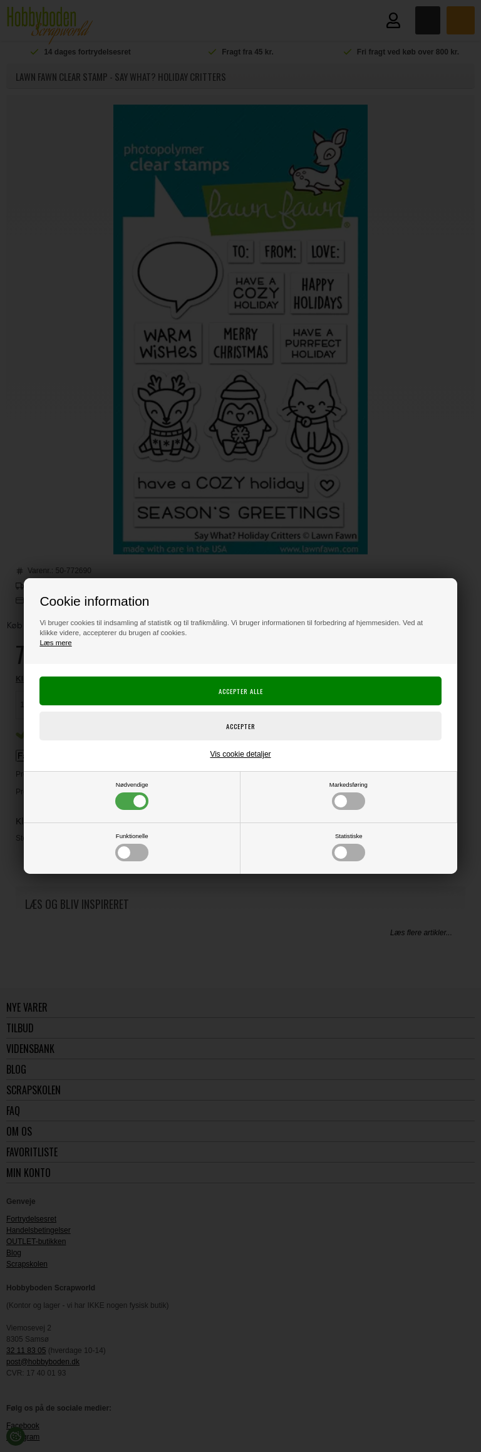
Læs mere (55, 642)
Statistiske (348, 846)
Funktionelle (131, 846)
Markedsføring (348, 795)
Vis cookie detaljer (240, 754)
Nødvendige (131, 795)
